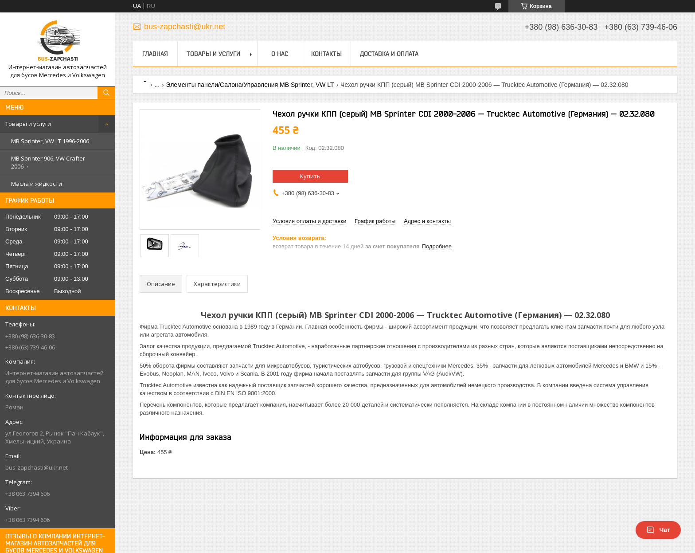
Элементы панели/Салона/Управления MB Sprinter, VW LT (250, 84)
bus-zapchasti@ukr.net (36, 467)
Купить (310, 176)
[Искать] (106, 92)
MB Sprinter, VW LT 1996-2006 (50, 141)
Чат (658, 530)
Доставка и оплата (389, 53)
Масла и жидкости (36, 184)
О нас (279, 53)
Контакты (326, 53)
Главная (155, 53)
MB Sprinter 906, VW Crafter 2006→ (48, 162)
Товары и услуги (28, 124)
